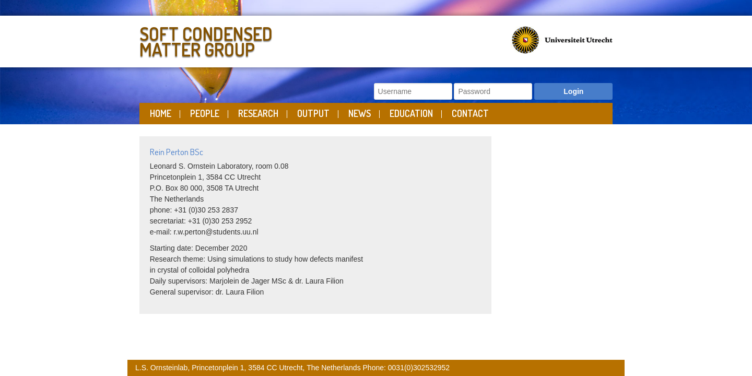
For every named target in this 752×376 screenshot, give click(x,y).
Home (160, 113)
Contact (470, 113)
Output (313, 113)
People (204, 113)
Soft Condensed (255, 39)
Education (411, 113)
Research (258, 113)
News (359, 113)
